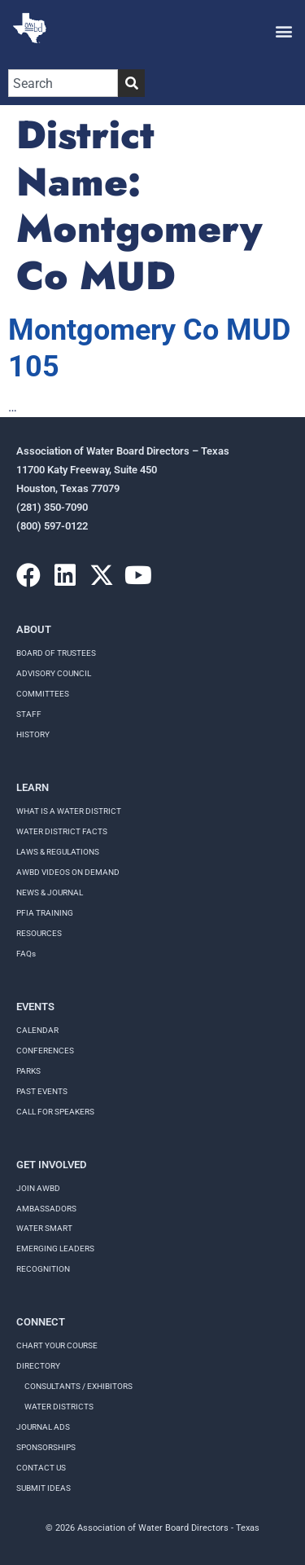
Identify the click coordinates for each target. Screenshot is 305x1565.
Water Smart (44, 1228)
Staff (28, 714)
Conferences (45, 1050)
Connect (40, 1322)
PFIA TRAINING (44, 913)
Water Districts (59, 1406)
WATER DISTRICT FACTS (61, 831)
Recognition (43, 1269)
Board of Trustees (56, 653)
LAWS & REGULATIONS (57, 851)
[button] (283, 30)
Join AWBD (38, 1188)
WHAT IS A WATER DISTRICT (68, 811)
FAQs (26, 953)
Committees (42, 693)
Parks (28, 1071)
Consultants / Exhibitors (78, 1386)
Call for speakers (55, 1111)
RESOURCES (39, 933)
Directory (38, 1366)
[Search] (131, 83)
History (33, 734)
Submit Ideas (43, 1488)
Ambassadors (46, 1208)
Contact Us (41, 1467)
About (33, 629)
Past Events (42, 1091)
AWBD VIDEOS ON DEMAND (68, 872)
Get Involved (51, 1164)
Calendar (37, 1030)
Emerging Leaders (55, 1248)
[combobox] (63, 83)
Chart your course (57, 1345)
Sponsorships (46, 1447)
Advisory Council (53, 673)
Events (35, 1006)
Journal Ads (43, 1427)
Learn (32, 787)
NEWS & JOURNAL (49, 892)
